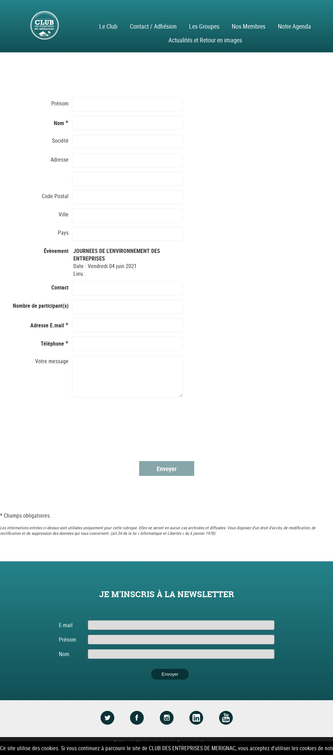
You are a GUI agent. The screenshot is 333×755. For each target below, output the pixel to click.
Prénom (60, 103)
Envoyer (167, 469)
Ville (64, 214)
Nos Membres (249, 26)
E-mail (66, 625)
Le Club (108, 26)
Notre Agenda (294, 26)
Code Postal (55, 196)
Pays (63, 232)
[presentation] (125, 429)
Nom (64, 654)
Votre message (52, 361)
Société (60, 140)
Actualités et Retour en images (205, 40)
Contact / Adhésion (153, 26)
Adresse (60, 159)
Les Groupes (204, 26)
